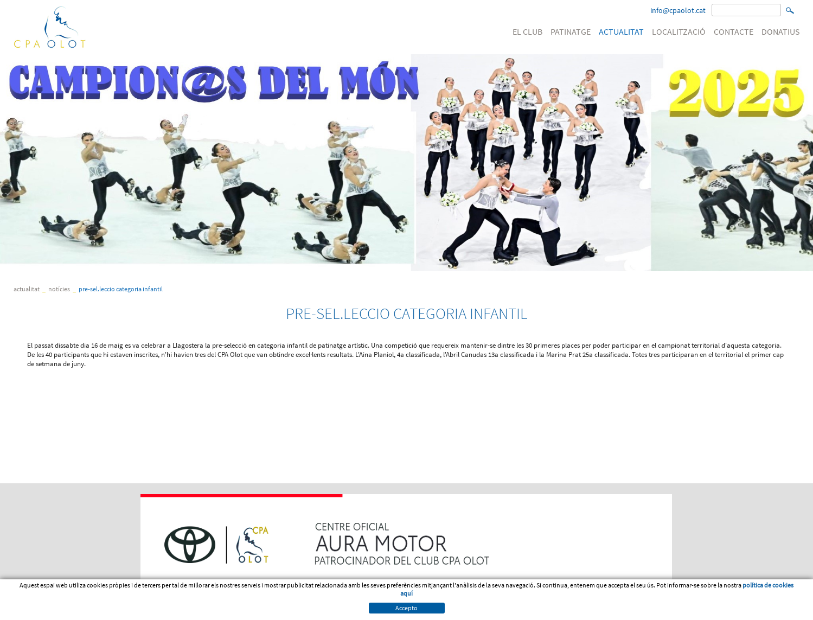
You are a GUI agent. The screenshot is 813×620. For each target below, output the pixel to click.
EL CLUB (527, 31)
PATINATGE (570, 31)
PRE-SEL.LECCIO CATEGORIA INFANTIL (121, 289)
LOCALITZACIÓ (679, 31)
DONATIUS (780, 31)
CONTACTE (733, 31)
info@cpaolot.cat (678, 10)
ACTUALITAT (621, 31)
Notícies (59, 289)
